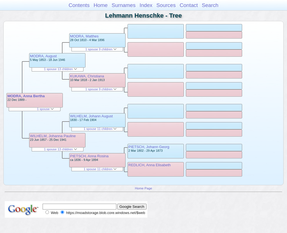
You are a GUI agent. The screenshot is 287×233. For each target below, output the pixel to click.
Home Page (143, 188)
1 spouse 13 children (60, 69)
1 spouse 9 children (101, 49)
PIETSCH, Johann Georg (148, 147)
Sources (166, 5)
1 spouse (45, 109)
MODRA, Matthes (84, 36)
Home (101, 5)
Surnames (123, 5)
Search (210, 5)
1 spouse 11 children (100, 128)
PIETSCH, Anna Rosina (89, 156)
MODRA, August (43, 56)
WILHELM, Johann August (91, 116)
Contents (79, 5)
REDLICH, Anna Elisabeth (149, 165)
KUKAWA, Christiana (87, 76)
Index (146, 5)
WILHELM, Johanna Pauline (53, 136)
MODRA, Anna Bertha (26, 96)
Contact (189, 5)
